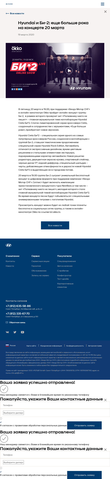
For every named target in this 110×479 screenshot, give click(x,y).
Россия (10, 345)
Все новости (15, 13)
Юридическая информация (51, 346)
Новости (10, 266)
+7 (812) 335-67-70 (18, 313)
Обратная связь (15, 322)
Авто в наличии (64, 266)
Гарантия (36, 266)
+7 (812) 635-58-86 (18, 306)
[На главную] (9, 4)
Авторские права (95, 346)
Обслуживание (39, 270)
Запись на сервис (40, 275)
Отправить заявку (84, 425)
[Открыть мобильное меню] (102, 4)
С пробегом (63, 270)
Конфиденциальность (75, 346)
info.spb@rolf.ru (17, 373)
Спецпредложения (66, 261)
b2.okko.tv (55, 211)
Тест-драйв (63, 279)
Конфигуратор (64, 275)
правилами (21, 425)
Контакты (10, 261)
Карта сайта (31, 346)
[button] (9, 245)
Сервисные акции (40, 261)
